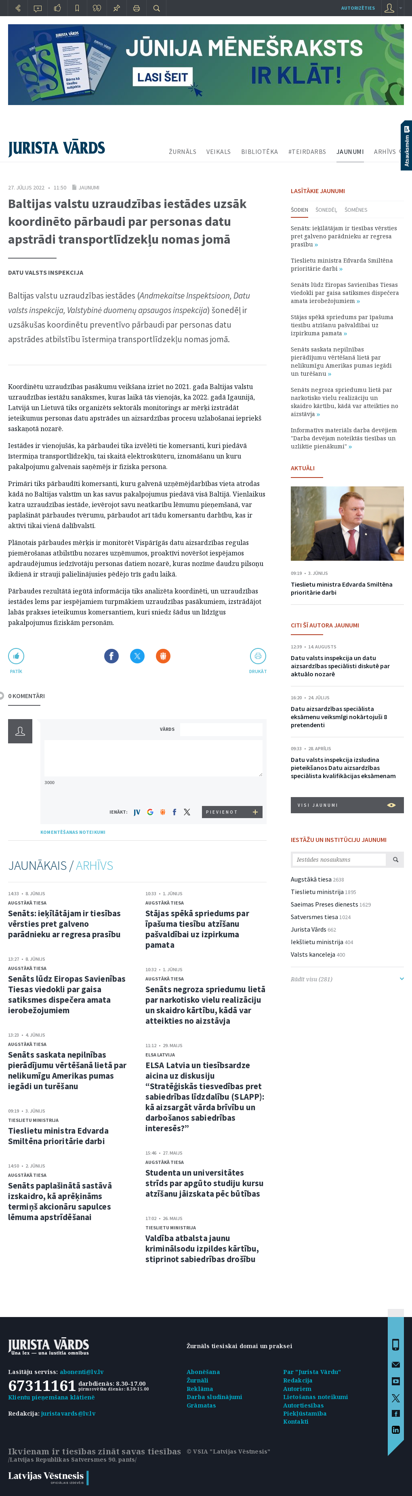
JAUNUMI (350, 151)
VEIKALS (218, 151)
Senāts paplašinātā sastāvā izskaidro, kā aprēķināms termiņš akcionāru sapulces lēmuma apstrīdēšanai (60, 1201)
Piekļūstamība (305, 1413)
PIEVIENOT (222, 812)
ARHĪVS (385, 151)
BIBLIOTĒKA (259, 151)
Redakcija (298, 1380)
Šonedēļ (326, 209)
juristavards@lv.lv (68, 1413)
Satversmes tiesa (314, 917)
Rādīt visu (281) (347, 979)
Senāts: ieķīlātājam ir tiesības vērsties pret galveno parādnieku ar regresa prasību (64, 924)
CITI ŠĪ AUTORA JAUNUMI (325, 625)
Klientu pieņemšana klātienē (51, 1397)
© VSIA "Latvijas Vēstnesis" (228, 1451)
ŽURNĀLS (183, 151)
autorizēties (358, 8)
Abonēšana (203, 1372)
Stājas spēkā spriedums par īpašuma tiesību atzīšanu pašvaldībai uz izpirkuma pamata (197, 929)
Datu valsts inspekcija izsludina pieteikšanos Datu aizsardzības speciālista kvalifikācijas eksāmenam (343, 767)
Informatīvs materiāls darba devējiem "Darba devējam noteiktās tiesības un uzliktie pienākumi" (344, 438)
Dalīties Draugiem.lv (163, 656)
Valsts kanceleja (313, 954)
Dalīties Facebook (111, 656)
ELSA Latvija (160, 1055)
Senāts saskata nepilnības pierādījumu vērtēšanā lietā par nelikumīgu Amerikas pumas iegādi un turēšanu (67, 1070)
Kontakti (296, 1421)
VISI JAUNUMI (347, 805)
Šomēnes (356, 209)
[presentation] (223, 791)
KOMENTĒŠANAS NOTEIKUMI (72, 832)
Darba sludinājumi (214, 1397)
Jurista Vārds (308, 929)
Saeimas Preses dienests (324, 904)
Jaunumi (88, 187)
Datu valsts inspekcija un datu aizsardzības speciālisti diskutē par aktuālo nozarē (340, 666)
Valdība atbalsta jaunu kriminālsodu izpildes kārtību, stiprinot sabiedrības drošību (202, 1249)
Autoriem (297, 1389)
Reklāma (200, 1389)
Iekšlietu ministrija (317, 942)
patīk (16, 671)
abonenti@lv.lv (82, 1372)
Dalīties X (137, 656)
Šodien (299, 209)
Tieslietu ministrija (33, 1120)
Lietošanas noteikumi (316, 1397)
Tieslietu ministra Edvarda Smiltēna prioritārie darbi (58, 1136)
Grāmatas (202, 1405)
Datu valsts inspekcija (45, 272)
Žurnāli (197, 1380)
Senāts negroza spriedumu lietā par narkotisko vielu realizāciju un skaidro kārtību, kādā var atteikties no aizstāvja (205, 1005)
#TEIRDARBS (307, 151)
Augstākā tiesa (27, 903)
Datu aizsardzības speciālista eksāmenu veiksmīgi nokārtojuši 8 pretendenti (339, 717)
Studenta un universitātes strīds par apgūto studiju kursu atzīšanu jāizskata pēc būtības (204, 1183)
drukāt (258, 671)
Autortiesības (303, 1405)
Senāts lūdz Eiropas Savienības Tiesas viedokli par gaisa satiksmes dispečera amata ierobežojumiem (67, 994)
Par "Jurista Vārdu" (312, 1372)
